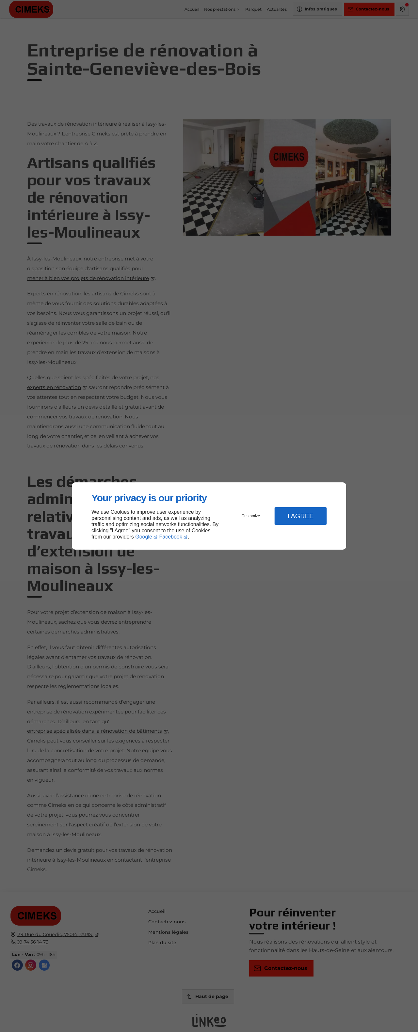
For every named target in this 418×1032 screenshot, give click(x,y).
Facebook (170, 536)
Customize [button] (251, 516)
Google (143, 536)
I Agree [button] (300, 516)
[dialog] (209, 516)
